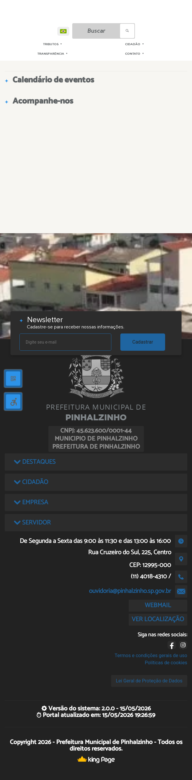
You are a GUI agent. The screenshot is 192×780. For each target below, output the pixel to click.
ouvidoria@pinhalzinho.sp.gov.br (130, 591)
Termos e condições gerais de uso (151, 655)
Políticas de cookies (166, 662)
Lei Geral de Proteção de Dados (149, 681)
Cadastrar (142, 342)
